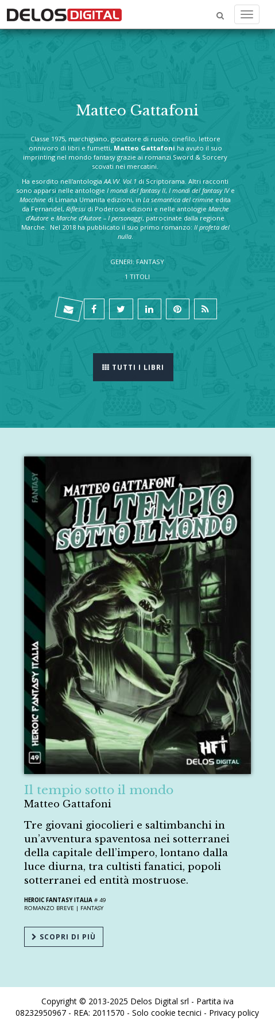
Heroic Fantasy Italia (58, 900)
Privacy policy (234, 1012)
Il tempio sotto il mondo (98, 790)
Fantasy (91, 908)
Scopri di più (64, 937)
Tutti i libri (133, 367)
